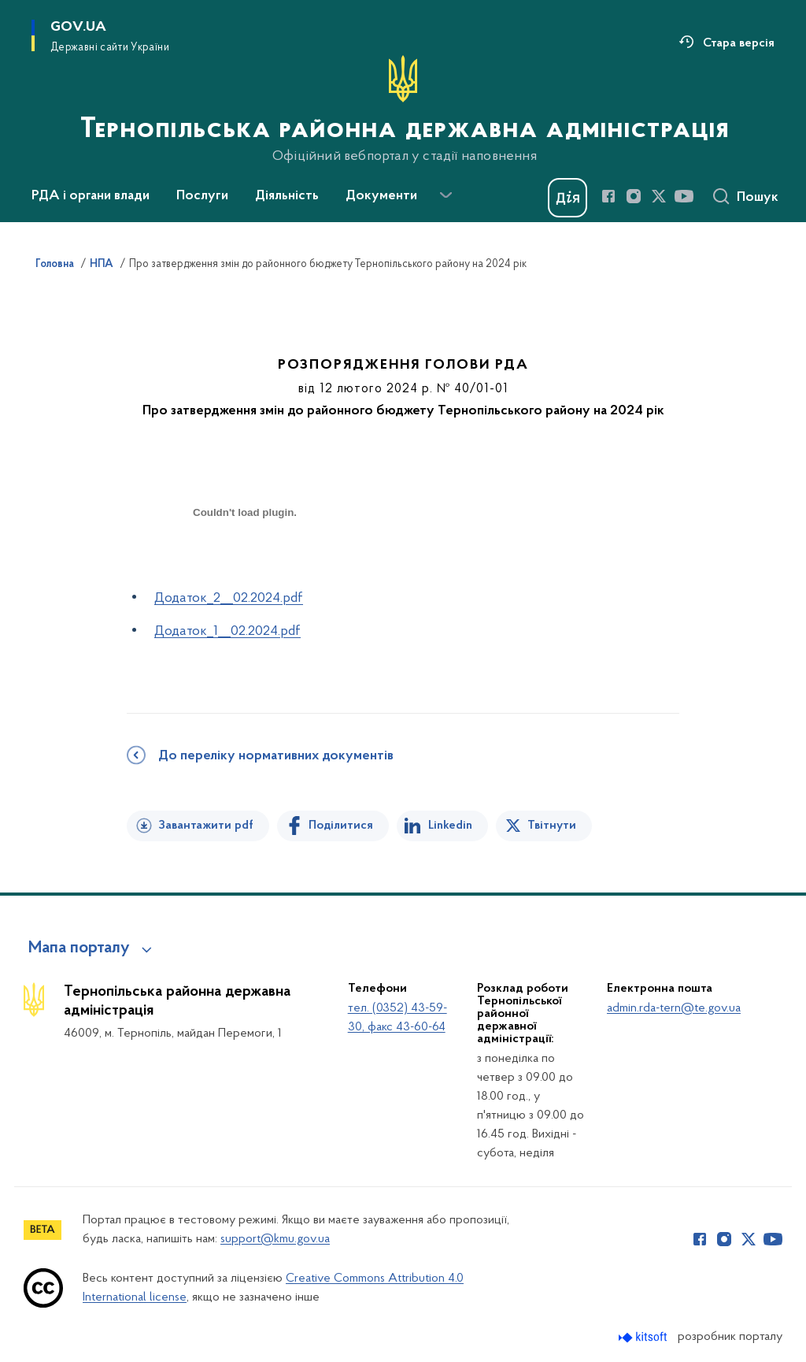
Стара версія (739, 43)
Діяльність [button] (287, 196)
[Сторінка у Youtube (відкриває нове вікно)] (684, 196)
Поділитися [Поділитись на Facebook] (341, 825)
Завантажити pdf (205, 825)
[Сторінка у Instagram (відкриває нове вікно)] (633, 196)
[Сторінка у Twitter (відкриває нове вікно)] (658, 196)
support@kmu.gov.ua (275, 1239)
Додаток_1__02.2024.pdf (227, 631)
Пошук (757, 198)
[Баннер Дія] (567, 197)
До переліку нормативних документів (276, 756)
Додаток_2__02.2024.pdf (228, 598)
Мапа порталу (79, 948)
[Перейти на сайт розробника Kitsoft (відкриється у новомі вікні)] (644, 1337)
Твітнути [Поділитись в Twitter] (551, 825)
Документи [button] (381, 196)
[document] (245, 568)
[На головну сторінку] (403, 109)
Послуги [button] (202, 196)
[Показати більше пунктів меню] (445, 195)
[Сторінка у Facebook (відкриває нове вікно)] (608, 196)
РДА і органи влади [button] (90, 196)
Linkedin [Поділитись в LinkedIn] (450, 825)
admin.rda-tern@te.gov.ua (674, 1008)
